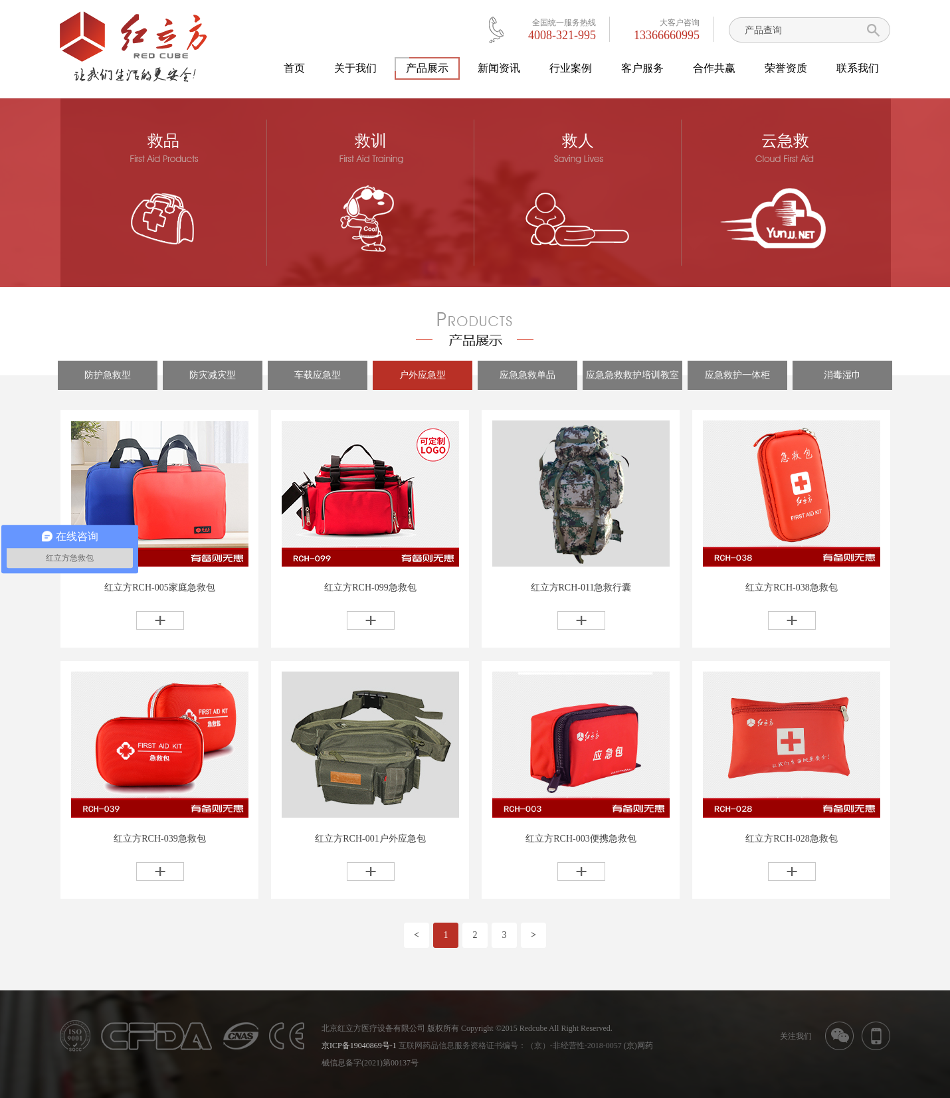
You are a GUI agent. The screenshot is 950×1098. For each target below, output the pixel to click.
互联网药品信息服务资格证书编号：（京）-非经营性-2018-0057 (510, 1045)
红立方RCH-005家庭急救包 (159, 588)
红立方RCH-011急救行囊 (581, 588)
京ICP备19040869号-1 (359, 1045)
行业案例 (570, 68)
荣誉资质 (786, 68)
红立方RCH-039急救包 (159, 839)
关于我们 (355, 68)
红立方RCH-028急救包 (791, 839)
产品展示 (427, 68)
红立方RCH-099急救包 (370, 588)
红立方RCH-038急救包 (791, 588)
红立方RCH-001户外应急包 (370, 839)
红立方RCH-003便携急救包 (580, 839)
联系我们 (857, 68)
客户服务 (642, 68)
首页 (294, 68)
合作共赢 (714, 68)
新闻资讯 (499, 68)
